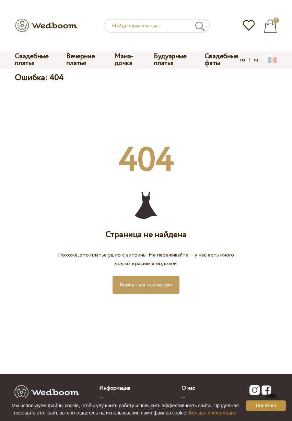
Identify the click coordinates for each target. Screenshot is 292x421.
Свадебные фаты (221, 60)
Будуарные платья (170, 60)
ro (242, 60)
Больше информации (212, 413)
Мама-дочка (123, 60)
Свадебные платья (31, 60)
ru (256, 60)
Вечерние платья (80, 60)
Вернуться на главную (146, 285)
